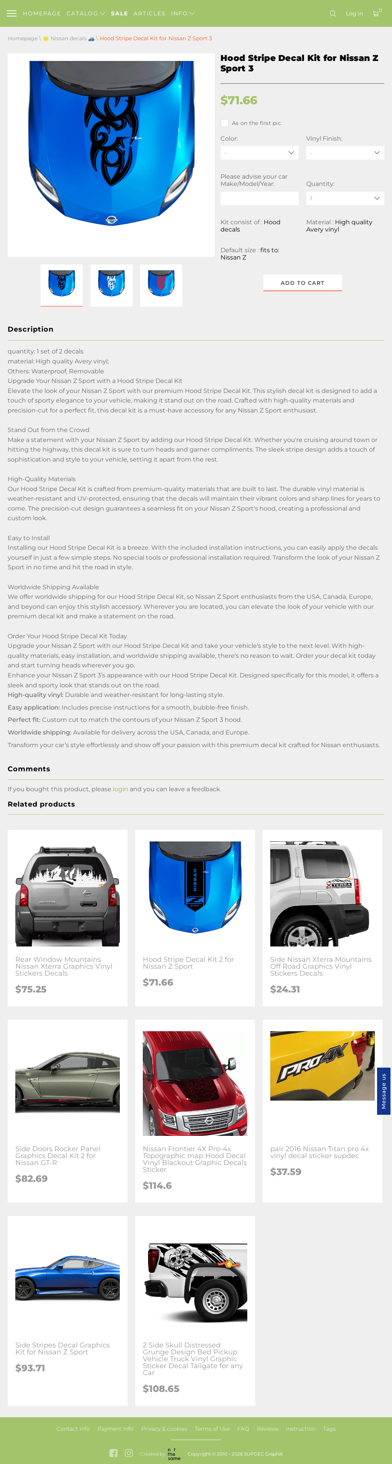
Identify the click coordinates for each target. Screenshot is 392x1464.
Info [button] (183, 13)
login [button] (120, 789)
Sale (119, 13)
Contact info (73, 1428)
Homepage (42, 13)
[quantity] (345, 198)
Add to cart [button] (303, 282)
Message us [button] (383, 1091)
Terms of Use (212, 1428)
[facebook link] (113, 1454)
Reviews (267, 1428)
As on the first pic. (251, 123)
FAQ (243, 1428)
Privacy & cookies (164, 1428)
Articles (150, 13)
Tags (329, 1428)
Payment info (116, 1428)
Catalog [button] (86, 13)
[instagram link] (129, 1454)
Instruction (300, 1428)
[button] (62, 286)
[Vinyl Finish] (345, 152)
